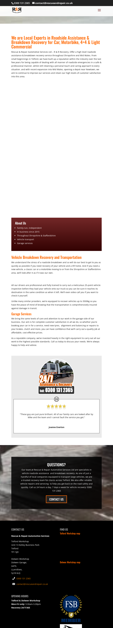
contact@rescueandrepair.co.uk (32, 584)
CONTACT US (56, 499)
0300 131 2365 (23, 578)
